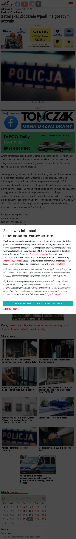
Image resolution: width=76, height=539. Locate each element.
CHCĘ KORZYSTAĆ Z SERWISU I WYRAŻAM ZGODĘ (38, 303)
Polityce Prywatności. (54, 294)
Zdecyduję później (11, 309)
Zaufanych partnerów (39, 254)
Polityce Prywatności (12, 260)
